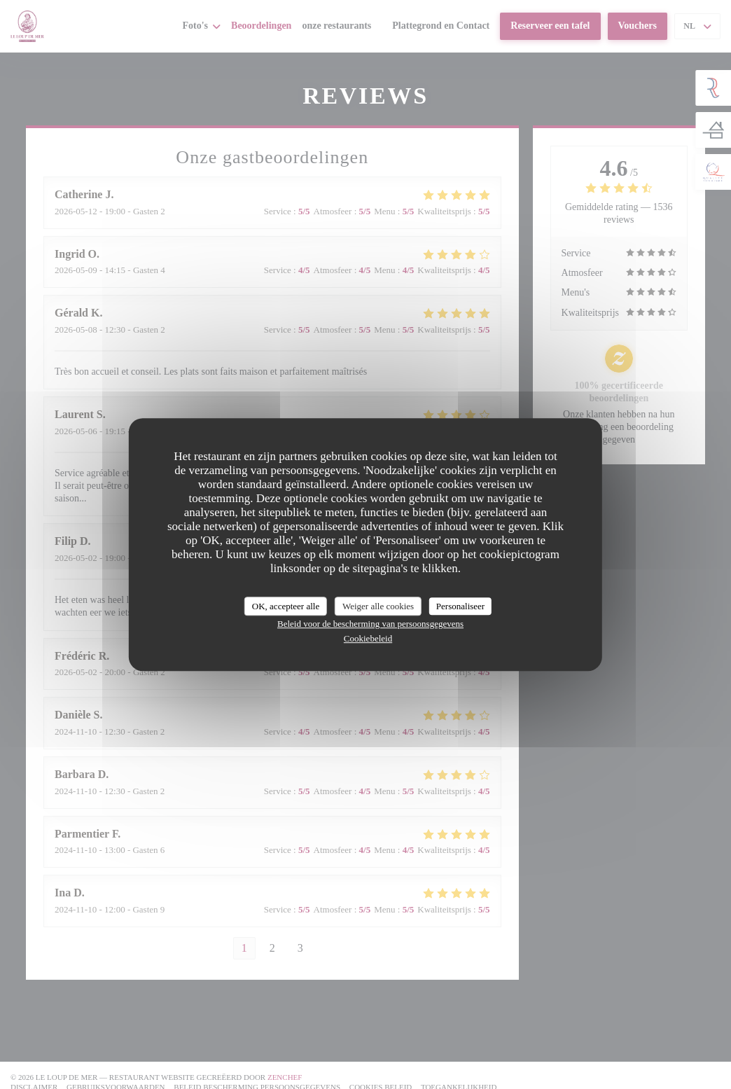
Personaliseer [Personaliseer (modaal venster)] (460, 606)
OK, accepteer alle (285, 606)
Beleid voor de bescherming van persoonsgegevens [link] (370, 623)
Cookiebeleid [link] (368, 638)
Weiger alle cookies (378, 606)
